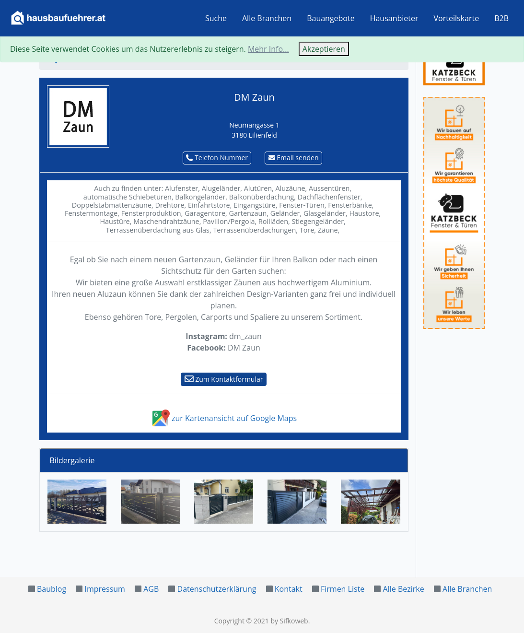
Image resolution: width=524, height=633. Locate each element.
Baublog (51, 589)
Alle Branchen (266, 18)
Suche (216, 18)
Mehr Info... (268, 49)
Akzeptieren (324, 49)
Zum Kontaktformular (224, 379)
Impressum (104, 589)
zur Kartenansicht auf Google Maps (224, 418)
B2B (501, 18)
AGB (151, 589)
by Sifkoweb (289, 620)
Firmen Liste (342, 589)
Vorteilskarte (456, 18)
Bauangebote (331, 18)
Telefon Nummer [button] (217, 157)
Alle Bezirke (403, 589)
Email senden (293, 157)
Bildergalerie (72, 460)
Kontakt (289, 589)
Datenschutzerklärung (216, 589)
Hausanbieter (394, 18)
